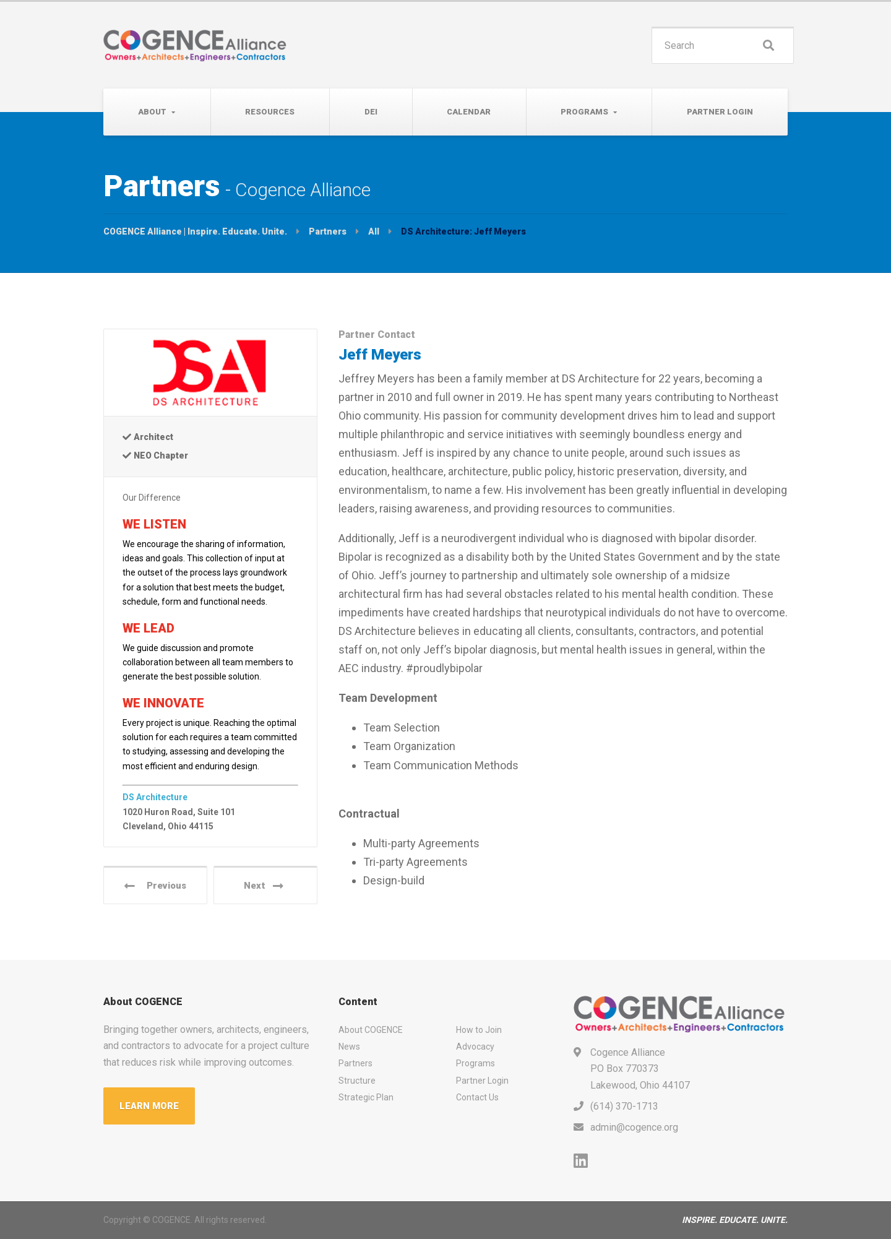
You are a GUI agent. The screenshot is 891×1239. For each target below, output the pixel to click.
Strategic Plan (366, 1097)
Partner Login (720, 111)
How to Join (479, 1030)
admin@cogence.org (634, 1127)
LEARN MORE (149, 1106)
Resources (270, 111)
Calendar (469, 111)
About (152, 111)
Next (263, 886)
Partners (355, 1063)
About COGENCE (370, 1030)
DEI (370, 111)
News (349, 1046)
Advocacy (475, 1046)
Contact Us (477, 1097)
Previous (155, 886)
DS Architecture (155, 797)
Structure (357, 1081)
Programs (584, 111)
